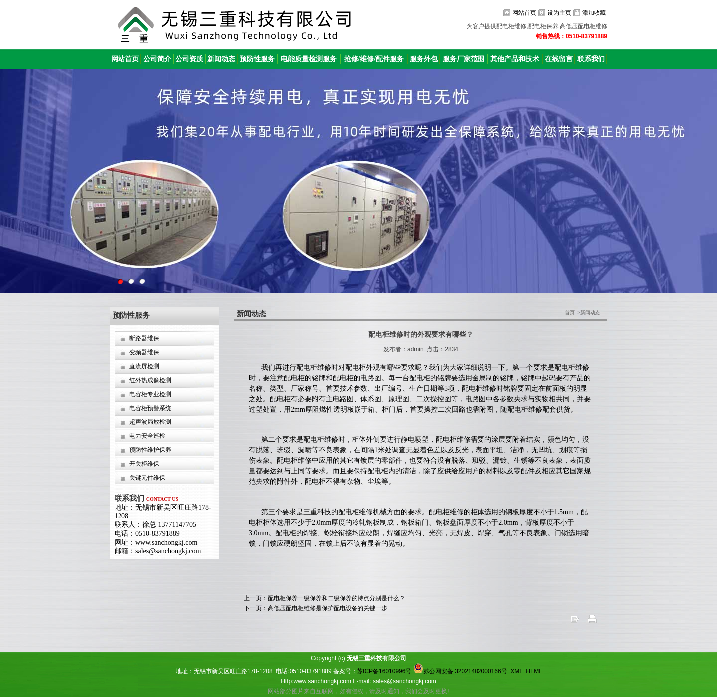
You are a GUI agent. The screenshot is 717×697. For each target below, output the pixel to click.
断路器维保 (144, 338)
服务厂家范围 (463, 59)
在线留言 (559, 59)
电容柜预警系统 (150, 408)
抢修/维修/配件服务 (374, 59)
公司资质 (189, 59)
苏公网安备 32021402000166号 (460, 671)
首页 (570, 312)
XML (516, 671)
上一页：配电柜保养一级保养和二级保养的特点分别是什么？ (324, 598)
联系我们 (591, 59)
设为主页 (559, 12)
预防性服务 (257, 59)
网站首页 (524, 12)
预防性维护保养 (150, 449)
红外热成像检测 (150, 380)
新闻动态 (221, 59)
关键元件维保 (147, 477)
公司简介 (157, 59)
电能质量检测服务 (309, 59)
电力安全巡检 (147, 435)
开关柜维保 (144, 463)
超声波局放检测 (150, 421)
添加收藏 (594, 12)
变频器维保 (144, 352)
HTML (534, 671)
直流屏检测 (144, 366)
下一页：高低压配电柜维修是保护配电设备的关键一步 (315, 608)
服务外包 (424, 59)
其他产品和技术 (514, 59)
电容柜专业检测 (150, 394)
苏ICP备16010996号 (384, 671)
